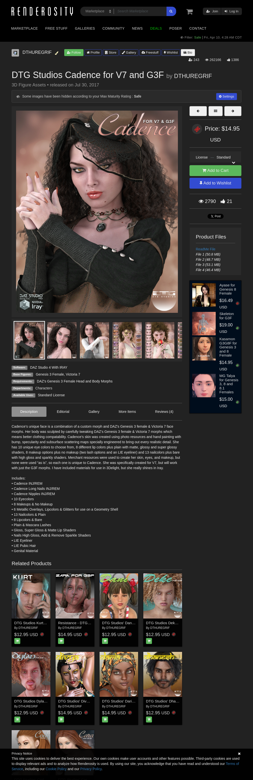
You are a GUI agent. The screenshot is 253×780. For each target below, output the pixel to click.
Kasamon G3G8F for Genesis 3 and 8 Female (228, 347)
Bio (188, 52)
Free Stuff (56, 28)
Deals (156, 28)
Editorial (63, 412)
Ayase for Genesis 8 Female (227, 289)
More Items (127, 412)
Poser (175, 28)
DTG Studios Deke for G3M (168, 623)
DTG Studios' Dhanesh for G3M (172, 701)
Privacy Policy (91, 769)
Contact (197, 28)
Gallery (129, 52)
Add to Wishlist (215, 183)
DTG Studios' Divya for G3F (81, 701)
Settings (226, 96)
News (137, 28)
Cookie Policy (56, 769)
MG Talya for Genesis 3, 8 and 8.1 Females (228, 384)
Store (110, 52)
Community (114, 28)
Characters (43, 388)
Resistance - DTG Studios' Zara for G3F (91, 623)
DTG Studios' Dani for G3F (124, 623)
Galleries (85, 28)
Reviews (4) (164, 412)
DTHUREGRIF (193, 76)
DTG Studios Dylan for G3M (37, 701)
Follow (74, 52)
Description (29, 412)
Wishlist (171, 52)
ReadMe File (205, 249)
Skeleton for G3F (226, 316)
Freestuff (150, 52)
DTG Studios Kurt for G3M (36, 623)
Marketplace (24, 28)
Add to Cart (215, 170)
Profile (93, 52)
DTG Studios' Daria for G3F (125, 701)
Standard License (51, 395)
